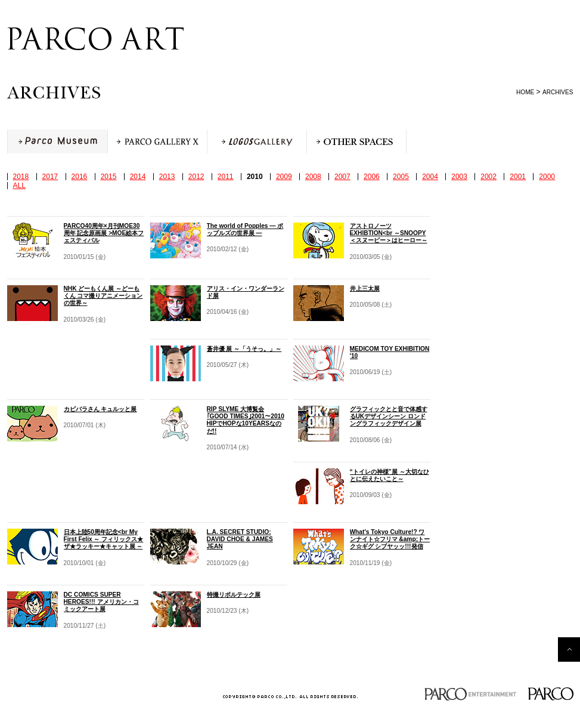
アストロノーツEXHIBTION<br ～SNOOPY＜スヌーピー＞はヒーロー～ (388, 233)
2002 (488, 176)
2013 (167, 176)
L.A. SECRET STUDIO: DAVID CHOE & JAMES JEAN (240, 539)
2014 (138, 176)
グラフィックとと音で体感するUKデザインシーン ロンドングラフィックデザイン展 (388, 416)
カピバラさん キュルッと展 (100, 409)
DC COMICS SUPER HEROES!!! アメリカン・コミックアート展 (101, 601)
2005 (401, 176)
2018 (21, 176)
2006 (372, 176)
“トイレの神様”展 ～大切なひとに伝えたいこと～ (389, 475)
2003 (459, 176)
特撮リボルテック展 (233, 594)
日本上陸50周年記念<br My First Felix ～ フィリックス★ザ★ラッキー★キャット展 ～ (104, 539)
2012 (196, 176)
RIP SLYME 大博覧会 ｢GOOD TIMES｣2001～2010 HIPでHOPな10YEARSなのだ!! (245, 420)
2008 (313, 176)
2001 (518, 176)
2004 (430, 176)
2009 (284, 176)
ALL (19, 185)
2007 (342, 176)
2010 (255, 176)
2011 (226, 176)
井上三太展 (365, 288)
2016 (80, 176)
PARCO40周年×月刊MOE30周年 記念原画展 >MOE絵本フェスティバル (104, 233)
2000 (547, 176)
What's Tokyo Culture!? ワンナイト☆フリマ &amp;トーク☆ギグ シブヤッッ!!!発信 (390, 539)
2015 (109, 176)
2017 (50, 176)
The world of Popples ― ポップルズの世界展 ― (245, 229)
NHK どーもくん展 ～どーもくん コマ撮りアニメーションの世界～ (103, 295)
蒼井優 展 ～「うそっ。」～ (244, 348)
